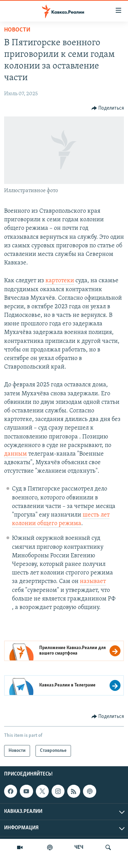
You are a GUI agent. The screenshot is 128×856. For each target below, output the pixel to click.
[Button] (107, 108)
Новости (17, 30)
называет (93, 581)
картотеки (59, 280)
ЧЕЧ (78, 847)
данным (15, 454)
